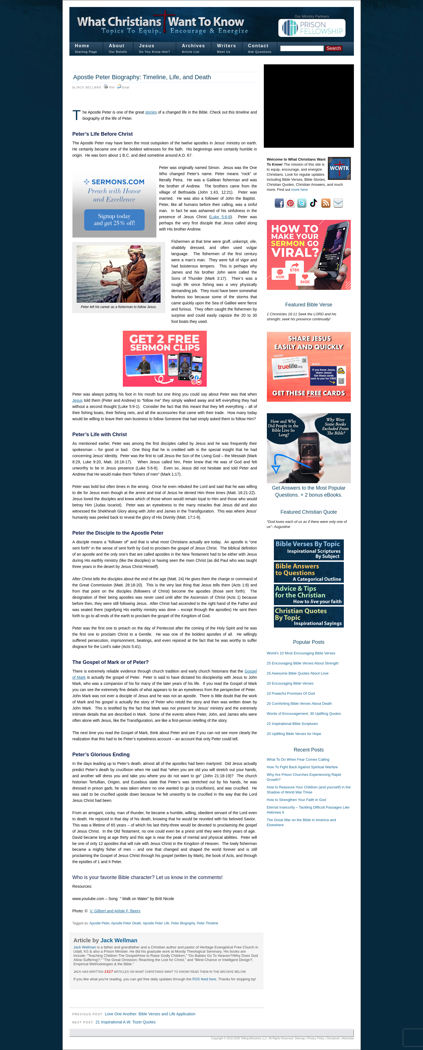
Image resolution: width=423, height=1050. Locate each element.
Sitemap (300, 1038)
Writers (226, 45)
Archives (193, 45)
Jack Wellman (88, 87)
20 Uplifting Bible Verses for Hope (294, 734)
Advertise (348, 1038)
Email (125, 87)
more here (299, 189)
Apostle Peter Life (156, 923)
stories (151, 112)
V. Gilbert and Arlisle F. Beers (115, 911)
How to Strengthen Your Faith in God (296, 800)
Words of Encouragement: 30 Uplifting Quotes (304, 713)
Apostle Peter (99, 923)
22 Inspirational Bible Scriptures (292, 724)
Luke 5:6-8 (220, 217)
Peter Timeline (207, 923)
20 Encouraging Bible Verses (290, 683)
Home (82, 45)
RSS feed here (204, 979)
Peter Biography (183, 923)
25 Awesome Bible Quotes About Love (298, 673)
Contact (258, 45)
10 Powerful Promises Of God (291, 693)
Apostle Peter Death (126, 923)
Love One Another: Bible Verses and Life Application (150, 1014)
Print (112, 87)
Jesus (146, 45)
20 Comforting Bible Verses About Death (299, 703)
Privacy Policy (316, 1038)
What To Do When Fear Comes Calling (298, 759)
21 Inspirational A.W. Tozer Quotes (125, 1022)
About (116, 45)
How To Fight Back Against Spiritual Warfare (302, 767)
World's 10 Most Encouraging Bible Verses (301, 653)
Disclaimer (333, 1038)
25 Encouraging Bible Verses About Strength (303, 663)
